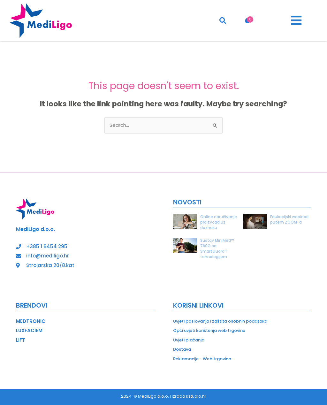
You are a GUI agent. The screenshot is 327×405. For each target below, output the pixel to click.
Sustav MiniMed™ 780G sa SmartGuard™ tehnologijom (217, 248)
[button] (296, 20)
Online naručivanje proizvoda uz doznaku (218, 222)
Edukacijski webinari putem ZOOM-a (289, 219)
